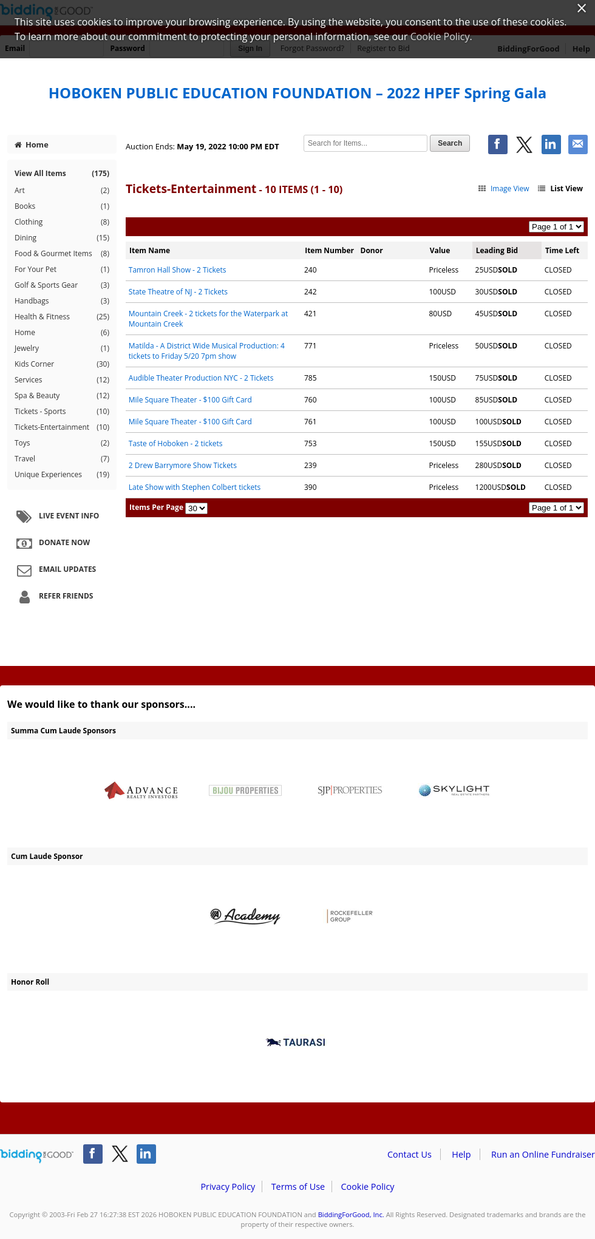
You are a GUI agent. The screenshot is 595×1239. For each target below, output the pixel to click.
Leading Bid (497, 250)
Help (461, 1154)
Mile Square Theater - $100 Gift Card (190, 400)
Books (62, 206)
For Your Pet (62, 269)
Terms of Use (298, 1186)
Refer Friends (53, 597)
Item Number (329, 250)
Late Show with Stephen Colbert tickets (195, 487)
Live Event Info (56, 517)
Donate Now (51, 543)
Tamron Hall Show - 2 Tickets (177, 270)
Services (62, 380)
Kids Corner (62, 364)
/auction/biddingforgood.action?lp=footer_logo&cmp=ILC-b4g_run (36, 1156)
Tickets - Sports (62, 412)
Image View (503, 188)
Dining (62, 238)
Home (32, 144)
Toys (62, 443)
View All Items (62, 173)
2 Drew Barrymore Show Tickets (183, 465)
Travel (62, 459)
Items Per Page (156, 507)
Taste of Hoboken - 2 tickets (176, 443)
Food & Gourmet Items (62, 254)
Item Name (149, 250)
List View (560, 188)
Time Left (562, 250)
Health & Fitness (62, 317)
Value (440, 250)
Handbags (62, 301)
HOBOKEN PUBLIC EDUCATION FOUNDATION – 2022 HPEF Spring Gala (298, 93)
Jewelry (62, 348)
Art (62, 191)
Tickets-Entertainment (62, 427)
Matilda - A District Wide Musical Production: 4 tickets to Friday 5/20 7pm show (207, 351)
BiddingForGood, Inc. (351, 1214)
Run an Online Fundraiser (543, 1154)
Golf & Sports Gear (62, 285)
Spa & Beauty (62, 396)
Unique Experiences (62, 475)
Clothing (62, 222)
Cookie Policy (367, 1186)
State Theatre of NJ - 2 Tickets (178, 292)
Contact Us (409, 1154)
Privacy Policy (227, 1186)
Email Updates (54, 570)
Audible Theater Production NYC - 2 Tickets (201, 378)
